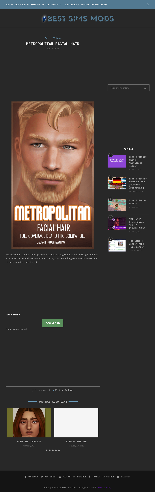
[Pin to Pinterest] (66, 390)
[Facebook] (31, 476)
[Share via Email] (71, 390)
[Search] (147, 4)
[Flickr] (65, 476)
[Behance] (79, 476)
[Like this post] (56, 390)
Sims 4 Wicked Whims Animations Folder (137, 161)
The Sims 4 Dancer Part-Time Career (136, 243)
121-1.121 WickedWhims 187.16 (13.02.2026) (136, 223)
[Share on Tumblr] (68, 390)
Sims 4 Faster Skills (137, 202)
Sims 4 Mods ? (13, 314)
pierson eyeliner (76, 441)
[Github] (109, 476)
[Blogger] (123, 476)
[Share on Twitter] (62, 390)
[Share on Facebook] (59, 390)
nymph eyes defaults (29, 441)
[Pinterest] (49, 476)
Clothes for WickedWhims (94, 4)
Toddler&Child (71, 4)
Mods (8, 4)
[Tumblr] (94, 476)
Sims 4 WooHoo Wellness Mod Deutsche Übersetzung (137, 183)
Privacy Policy (104, 487)
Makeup (34, 4)
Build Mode (20, 4)
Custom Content (50, 4)
